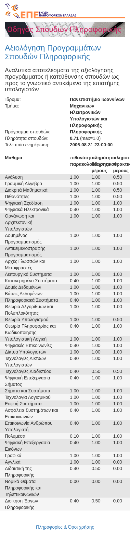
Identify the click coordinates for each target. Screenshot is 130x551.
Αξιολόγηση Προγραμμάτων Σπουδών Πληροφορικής (53, 52)
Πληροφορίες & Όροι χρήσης (65, 527)
